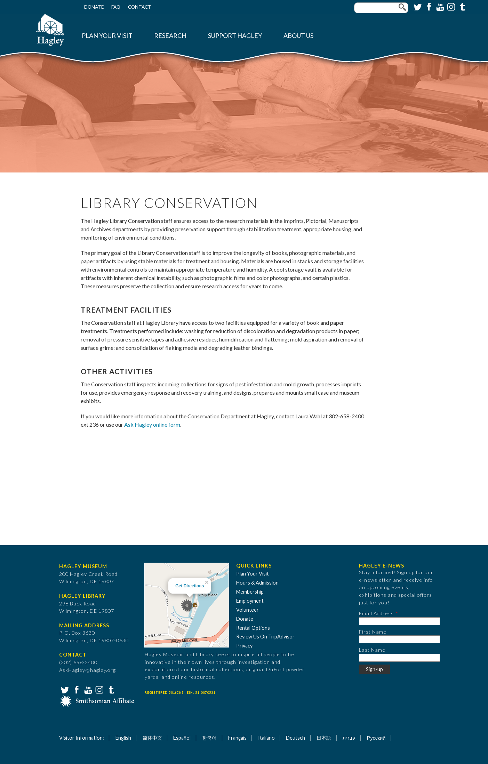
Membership (250, 592)
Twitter (417, 6)
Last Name (372, 650)
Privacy (244, 646)
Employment (250, 601)
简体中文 (152, 738)
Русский (376, 738)
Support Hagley (235, 35)
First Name (372, 632)
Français (237, 738)
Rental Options (253, 628)
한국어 (209, 738)
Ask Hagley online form (152, 424)
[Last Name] (399, 658)
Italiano (266, 738)
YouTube (439, 6)
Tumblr (461, 6)
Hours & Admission (257, 583)
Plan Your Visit (107, 35)
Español (182, 738)
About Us (298, 35)
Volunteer (247, 610)
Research (170, 35)
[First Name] (399, 639)
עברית (349, 738)
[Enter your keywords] (381, 7)
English (123, 738)
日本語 (324, 738)
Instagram (450, 6)
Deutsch (295, 738)
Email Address (376, 613)
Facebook (428, 6)
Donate (94, 7)
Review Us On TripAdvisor (265, 637)
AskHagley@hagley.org (87, 670)
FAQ (115, 7)
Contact (139, 7)
